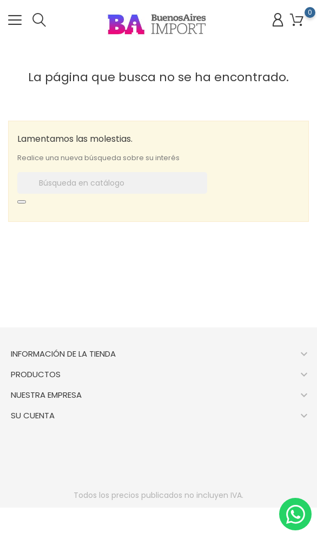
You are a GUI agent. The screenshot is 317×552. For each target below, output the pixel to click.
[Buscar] (112, 183)
